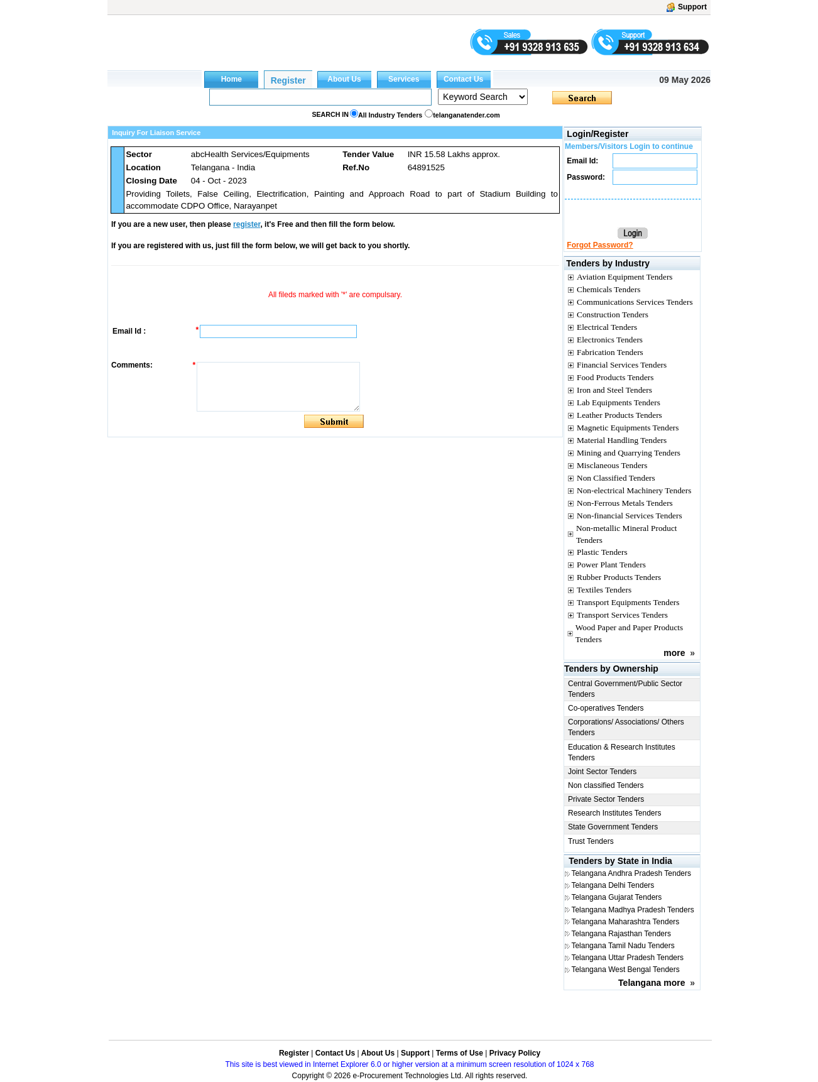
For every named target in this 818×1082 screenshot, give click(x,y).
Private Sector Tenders (606, 799)
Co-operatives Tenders (606, 708)
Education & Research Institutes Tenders (621, 752)
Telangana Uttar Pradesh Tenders (627, 957)
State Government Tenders (613, 826)
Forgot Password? (600, 245)
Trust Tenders (591, 841)
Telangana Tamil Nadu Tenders (622, 945)
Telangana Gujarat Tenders (616, 897)
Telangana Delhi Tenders (612, 885)
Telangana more (651, 983)
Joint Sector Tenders (602, 771)
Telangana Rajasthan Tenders (621, 933)
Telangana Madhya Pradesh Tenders (632, 909)
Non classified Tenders (606, 785)
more (674, 653)
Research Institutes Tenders (615, 813)
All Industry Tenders (390, 115)
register (246, 224)
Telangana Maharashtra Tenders (625, 921)
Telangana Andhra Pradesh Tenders (631, 873)
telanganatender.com (466, 115)
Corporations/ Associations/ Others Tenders (626, 727)
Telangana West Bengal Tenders (625, 969)
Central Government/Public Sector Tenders (625, 689)
